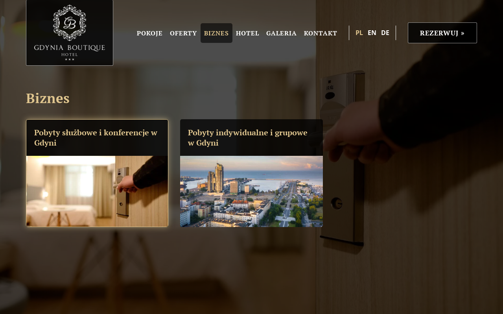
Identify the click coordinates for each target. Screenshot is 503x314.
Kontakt (320, 33)
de (385, 32)
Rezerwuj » (442, 32)
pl (359, 32)
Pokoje (150, 33)
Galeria (281, 33)
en (372, 32)
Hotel (247, 33)
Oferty (183, 33)
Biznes (216, 33)
